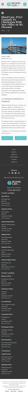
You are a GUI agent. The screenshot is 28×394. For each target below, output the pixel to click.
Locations (14, 159)
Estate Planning (14, 157)
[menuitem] (7, 391)
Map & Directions (5, 205)
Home (14, 149)
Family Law (14, 154)
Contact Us (14, 162)
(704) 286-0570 (14, 190)
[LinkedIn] (15, 173)
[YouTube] (12, 173)
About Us (14, 152)
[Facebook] (9, 173)
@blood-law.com (19, 177)
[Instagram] (19, 173)
